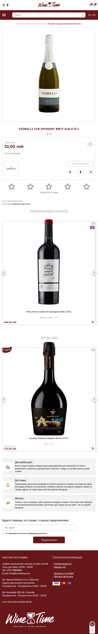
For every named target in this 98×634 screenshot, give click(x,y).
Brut (44, 23)
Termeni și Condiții (64, 573)
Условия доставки (80, 163)
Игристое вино (32, 23)
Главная (20, 23)
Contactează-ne (62, 563)
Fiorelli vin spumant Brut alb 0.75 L (65, 23)
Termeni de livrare (63, 576)
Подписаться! (49, 540)
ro (90, 15)
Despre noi (60, 567)
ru (94, 15)
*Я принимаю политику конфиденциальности (26, 533)
